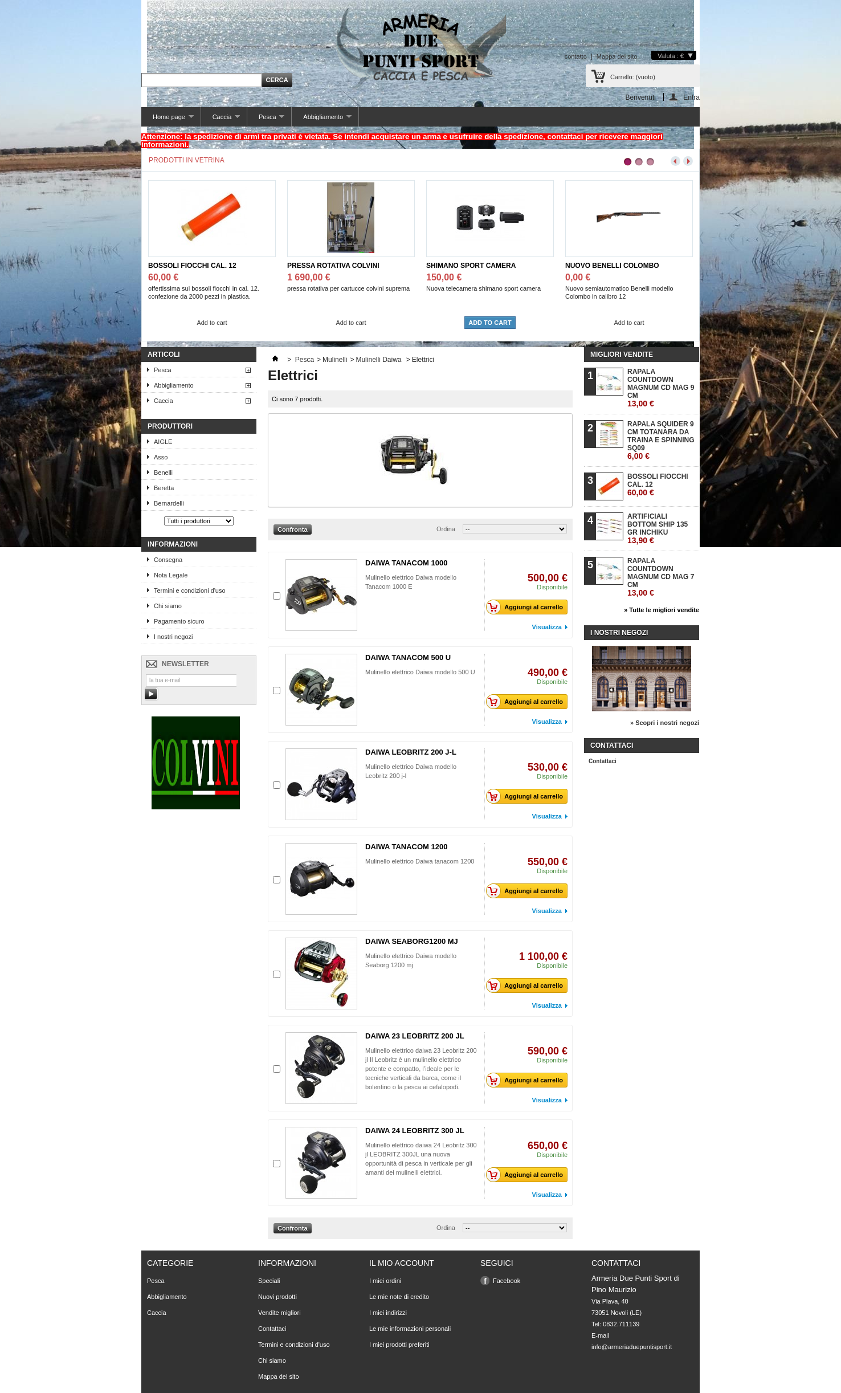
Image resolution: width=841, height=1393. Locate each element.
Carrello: (632, 77)
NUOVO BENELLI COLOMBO (612, 266)
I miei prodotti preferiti (399, 1344)
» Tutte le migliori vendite (661, 609)
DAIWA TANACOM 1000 (406, 563)
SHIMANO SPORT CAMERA (471, 266)
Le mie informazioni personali (410, 1328)
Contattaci (603, 761)
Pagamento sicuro (179, 621)
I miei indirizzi (388, 1312)
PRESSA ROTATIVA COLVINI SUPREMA (333, 266)
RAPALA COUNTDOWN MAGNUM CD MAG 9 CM (660, 388)
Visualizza (547, 627)
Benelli (163, 472)
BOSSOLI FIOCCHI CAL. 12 (192, 266)
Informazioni (173, 544)
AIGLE (163, 441)
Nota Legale (170, 575)
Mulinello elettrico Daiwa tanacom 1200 (419, 861)
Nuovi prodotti (277, 1296)
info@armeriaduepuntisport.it (631, 1346)
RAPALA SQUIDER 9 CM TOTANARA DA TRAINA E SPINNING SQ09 (661, 440)
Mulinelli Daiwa (379, 360)
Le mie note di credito (399, 1296)
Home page (167, 120)
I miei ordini (385, 1280)
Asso (161, 457)
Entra (691, 97)
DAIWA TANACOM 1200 (406, 846)
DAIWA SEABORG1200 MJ (411, 941)
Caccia (220, 120)
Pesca (265, 120)
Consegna (168, 559)
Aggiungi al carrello (527, 607)
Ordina (445, 529)
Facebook (506, 1280)
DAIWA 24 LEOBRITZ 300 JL (414, 1130)
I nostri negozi (173, 636)
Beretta (164, 487)
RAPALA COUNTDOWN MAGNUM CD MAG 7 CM (660, 577)
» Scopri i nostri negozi (664, 722)
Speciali (269, 1280)
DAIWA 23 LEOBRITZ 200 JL (414, 1036)
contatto (576, 56)
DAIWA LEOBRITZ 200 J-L (410, 752)
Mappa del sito (617, 56)
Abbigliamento (321, 120)
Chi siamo (168, 605)
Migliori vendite (621, 355)
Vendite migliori (279, 1312)
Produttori (170, 426)
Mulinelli (334, 360)
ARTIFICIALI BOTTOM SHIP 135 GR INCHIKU (657, 528)
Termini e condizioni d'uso (190, 590)
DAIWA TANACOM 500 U (408, 657)
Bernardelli (169, 503)
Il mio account (401, 1263)
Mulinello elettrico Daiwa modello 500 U (420, 672)
